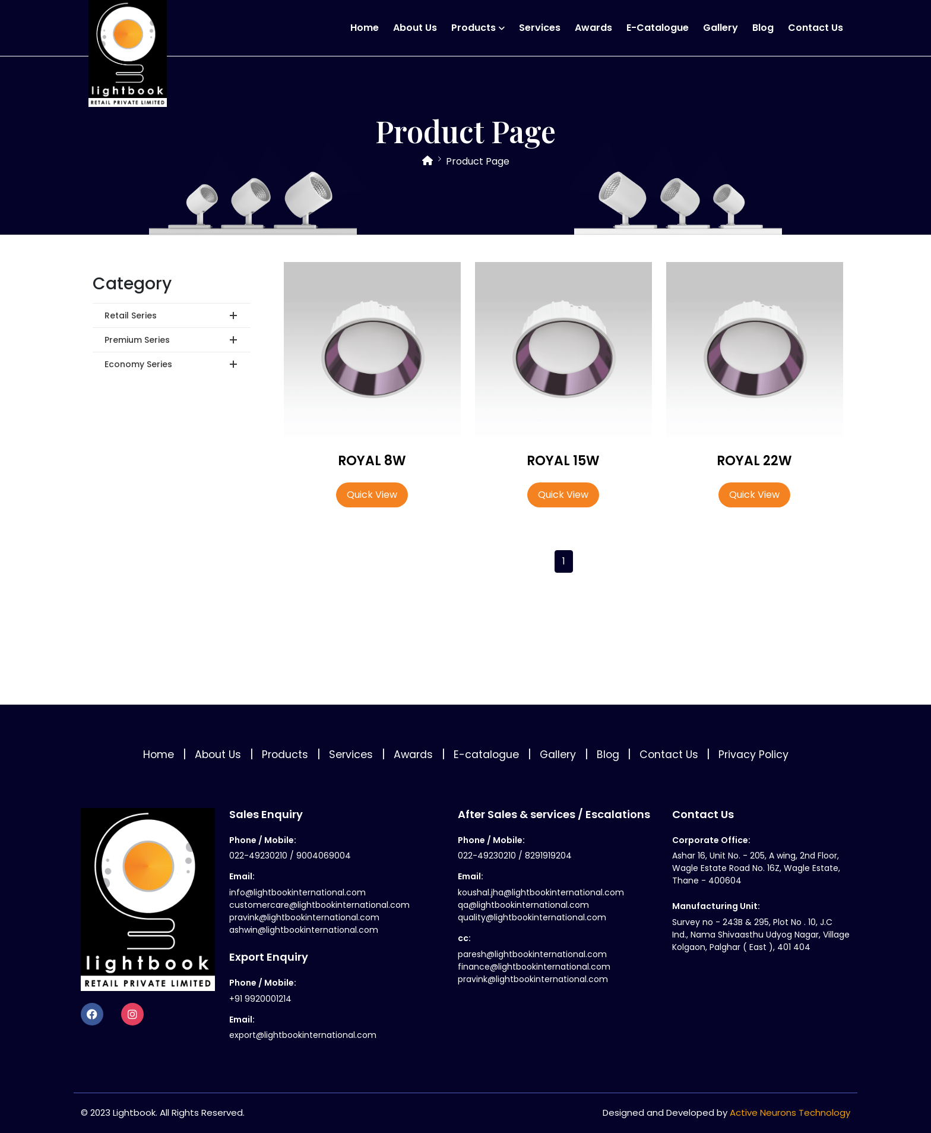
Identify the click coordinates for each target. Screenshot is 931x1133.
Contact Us (815, 27)
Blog (763, 27)
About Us (415, 27)
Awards (593, 27)
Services (539, 27)
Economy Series (138, 364)
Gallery (720, 27)
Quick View (372, 494)
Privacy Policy (753, 754)
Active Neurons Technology (790, 1112)
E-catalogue (657, 27)
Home (364, 27)
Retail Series (130, 315)
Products (473, 27)
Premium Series (137, 340)
